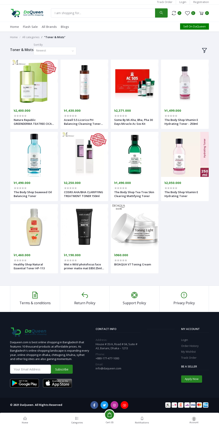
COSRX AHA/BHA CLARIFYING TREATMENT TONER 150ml (83, 194)
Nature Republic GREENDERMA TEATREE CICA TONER (33, 122)
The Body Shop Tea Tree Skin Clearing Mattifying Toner (134, 194)
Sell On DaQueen (194, 26)
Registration (201, 2)
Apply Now (191, 379)
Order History (190, 346)
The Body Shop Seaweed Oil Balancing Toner (33, 194)
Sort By (38, 45)
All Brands (49, 27)
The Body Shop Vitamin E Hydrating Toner (181, 194)
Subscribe (61, 369)
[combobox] (55, 51)
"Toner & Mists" (54, 37)
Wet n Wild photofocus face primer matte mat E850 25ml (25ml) (83, 266)
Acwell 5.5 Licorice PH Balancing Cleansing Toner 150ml (82, 122)
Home (14, 27)
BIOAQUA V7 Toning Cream (132, 264)
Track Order (164, 2)
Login (182, 2)
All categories (31, 37)
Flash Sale (30, 27)
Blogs (65, 27)
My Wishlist (188, 352)
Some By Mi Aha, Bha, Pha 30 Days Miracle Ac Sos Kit (133, 122)
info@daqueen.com (108, 368)
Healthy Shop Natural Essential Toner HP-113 (29, 266)
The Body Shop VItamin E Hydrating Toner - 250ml (181, 122)
